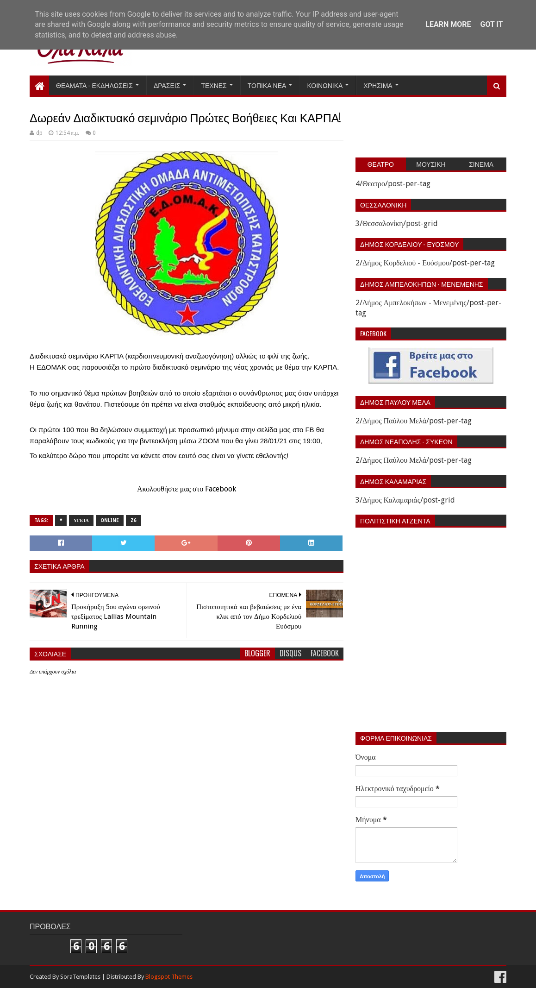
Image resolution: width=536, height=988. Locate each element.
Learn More (448, 24)
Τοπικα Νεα (267, 85)
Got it (491, 24)
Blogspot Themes (169, 976)
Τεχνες (213, 85)
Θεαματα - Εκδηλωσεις (94, 85)
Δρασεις (167, 85)
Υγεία (81, 520)
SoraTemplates (80, 976)
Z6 (134, 520)
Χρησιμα (377, 85)
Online (109, 520)
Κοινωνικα (325, 85)
